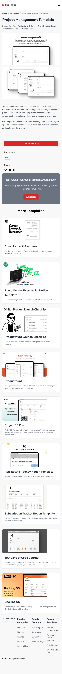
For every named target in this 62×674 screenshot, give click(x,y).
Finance (20, 637)
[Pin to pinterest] (14, 170)
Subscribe (31, 196)
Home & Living (23, 646)
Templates (14, 13)
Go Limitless (37, 637)
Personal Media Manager (50, 638)
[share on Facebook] (9, 170)
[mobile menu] (58, 4)
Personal (21, 627)
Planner (20, 632)
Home (4, 13)
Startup (20, 641)
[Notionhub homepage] (9, 5)
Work (7, 158)
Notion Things (38, 641)
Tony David (36, 632)
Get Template (31, 143)
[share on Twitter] (5, 170)
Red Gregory (37, 627)
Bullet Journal (53, 645)
